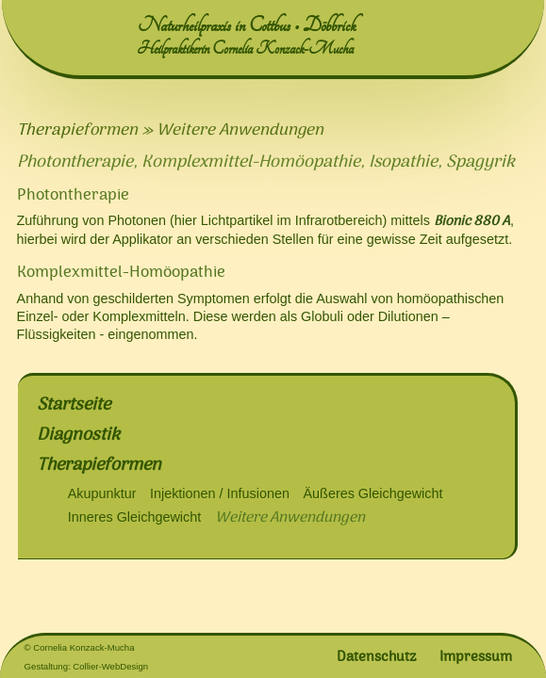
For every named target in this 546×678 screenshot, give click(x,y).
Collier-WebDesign (110, 666)
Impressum (475, 656)
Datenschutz (376, 656)
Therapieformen (99, 464)
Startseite (73, 404)
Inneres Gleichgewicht (135, 517)
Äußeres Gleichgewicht (372, 493)
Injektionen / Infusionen (220, 493)
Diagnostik (78, 434)
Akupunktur (102, 493)
